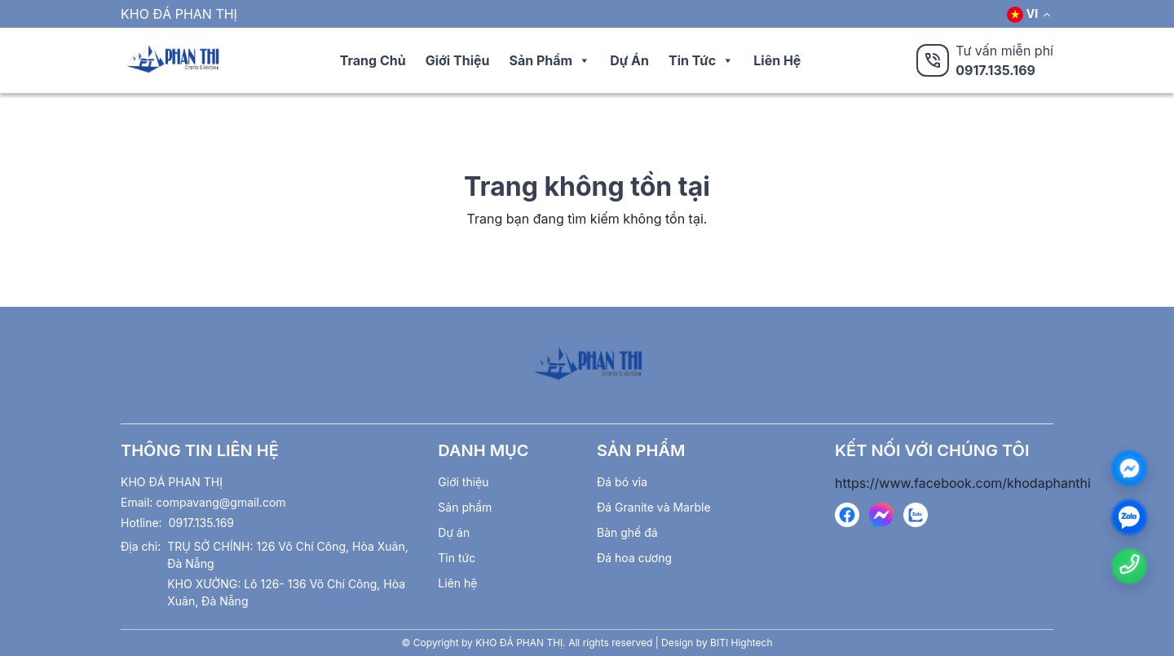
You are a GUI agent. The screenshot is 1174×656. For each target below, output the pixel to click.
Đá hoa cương (634, 558)
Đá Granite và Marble (654, 507)
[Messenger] (1129, 468)
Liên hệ (777, 60)
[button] (583, 60)
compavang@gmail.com (220, 502)
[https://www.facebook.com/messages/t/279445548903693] (881, 515)
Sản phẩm (549, 60)
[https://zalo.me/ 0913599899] (915, 515)
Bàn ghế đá (627, 532)
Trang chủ (373, 60)
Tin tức (701, 60)
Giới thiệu (458, 60)
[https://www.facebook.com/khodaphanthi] (847, 515)
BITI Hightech (741, 642)
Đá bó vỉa (622, 482)
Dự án (629, 60)
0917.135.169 (995, 70)
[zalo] (1128, 518)
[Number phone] (1129, 564)
